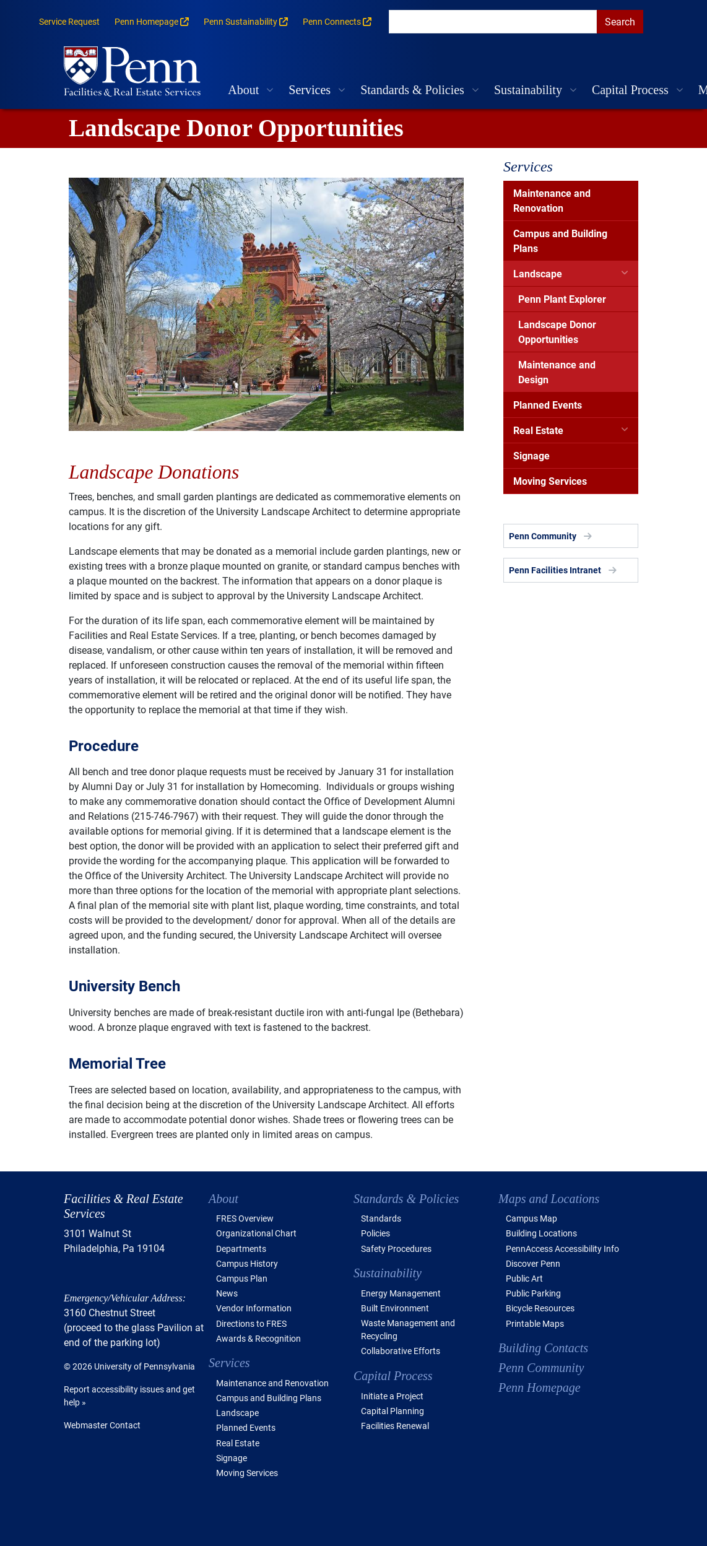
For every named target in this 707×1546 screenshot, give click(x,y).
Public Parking (533, 1293)
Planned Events (547, 404)
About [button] (243, 90)
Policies (375, 1233)
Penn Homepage (539, 1387)
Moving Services (550, 480)
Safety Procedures (396, 1248)
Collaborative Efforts (400, 1351)
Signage (531, 455)
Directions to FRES (251, 1323)
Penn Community (542, 536)
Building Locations (541, 1233)
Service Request (69, 21)
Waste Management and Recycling (408, 1329)
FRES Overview (245, 1218)
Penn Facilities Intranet (555, 570)
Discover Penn (533, 1263)
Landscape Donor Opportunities (557, 331)
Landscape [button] (237, 1412)
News (227, 1293)
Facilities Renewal (395, 1425)
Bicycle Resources (540, 1308)
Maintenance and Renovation (552, 200)
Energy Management (401, 1293)
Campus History (247, 1263)
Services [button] (309, 90)
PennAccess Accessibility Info (562, 1248)
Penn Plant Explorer (562, 298)
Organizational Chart (256, 1233)
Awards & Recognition (258, 1338)
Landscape (537, 273)
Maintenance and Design (557, 372)
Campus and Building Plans (560, 240)
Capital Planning (392, 1411)
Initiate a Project (392, 1396)
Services (528, 167)
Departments (241, 1248)
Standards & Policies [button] (412, 90)
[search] (493, 21)
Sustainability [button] (528, 90)
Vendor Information (254, 1308)
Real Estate (538, 429)
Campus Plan (241, 1278)
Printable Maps (535, 1323)
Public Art (524, 1278)
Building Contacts (543, 1348)
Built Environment (395, 1308)
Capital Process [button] (630, 90)
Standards (381, 1218)
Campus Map (531, 1218)
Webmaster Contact (102, 1425)
